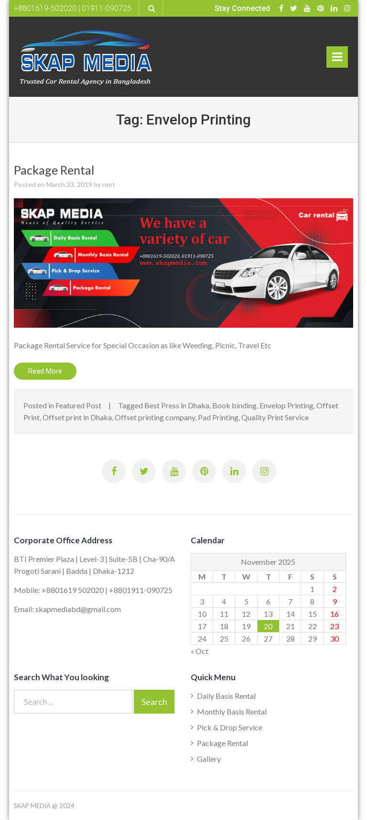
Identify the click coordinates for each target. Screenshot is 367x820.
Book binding (234, 405)
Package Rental (54, 170)
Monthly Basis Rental (232, 711)
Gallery (209, 758)
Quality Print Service (275, 417)
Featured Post (78, 405)
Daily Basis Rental (226, 695)
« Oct (199, 650)
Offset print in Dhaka (77, 417)
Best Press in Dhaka (176, 405)
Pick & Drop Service (229, 727)
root (108, 184)
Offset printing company (155, 417)
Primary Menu (337, 59)
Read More (45, 371)
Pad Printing (218, 417)
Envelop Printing (286, 405)
